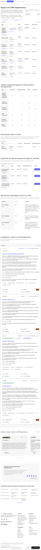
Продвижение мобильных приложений (24, 499)
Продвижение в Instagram (14, 493)
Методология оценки (33, 530)
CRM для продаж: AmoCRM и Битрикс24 (4, 95)
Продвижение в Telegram (24, 493)
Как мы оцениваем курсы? (5, 20)
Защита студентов (21, 534)
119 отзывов (11, 31)
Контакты (30, 531)
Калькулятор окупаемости (34, 523)
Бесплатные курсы (21, 520)
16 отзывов (11, 150)
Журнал (19, 530)
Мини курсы (20, 522)
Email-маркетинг (24, 495)
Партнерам (20, 533)
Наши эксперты (20, 535)
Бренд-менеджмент (35, 495)
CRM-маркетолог (4, 114)
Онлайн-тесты (31, 515)
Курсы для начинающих (22, 519)
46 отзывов (31, 296)
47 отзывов (11, 41)
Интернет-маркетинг (15, 489)
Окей (28, 547)
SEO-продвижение (24, 489)
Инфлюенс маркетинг (15, 498)
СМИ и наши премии (33, 533)
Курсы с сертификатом (22, 516)
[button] (18, 457)
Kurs (3, 1)
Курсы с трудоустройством (22, 518)
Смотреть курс (4, 172)
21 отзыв (10, 69)
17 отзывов (11, 76)
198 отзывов (11, 62)
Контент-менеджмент (5, 498)
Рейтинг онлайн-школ (33, 534)
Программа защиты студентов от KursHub (16, 20)
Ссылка (3, 206)
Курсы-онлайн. (8, 513)
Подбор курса (20, 537)
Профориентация (32, 516)
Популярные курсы (21, 515)
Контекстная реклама (5, 492)
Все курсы (11, 1)
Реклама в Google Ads (5, 495)
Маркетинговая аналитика (14, 496)
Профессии (31, 520)
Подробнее (4, 34)
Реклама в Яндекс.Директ (34, 493)
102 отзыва (28, 335)
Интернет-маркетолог (4, 102)
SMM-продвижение (4, 489)
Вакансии (19, 531)
